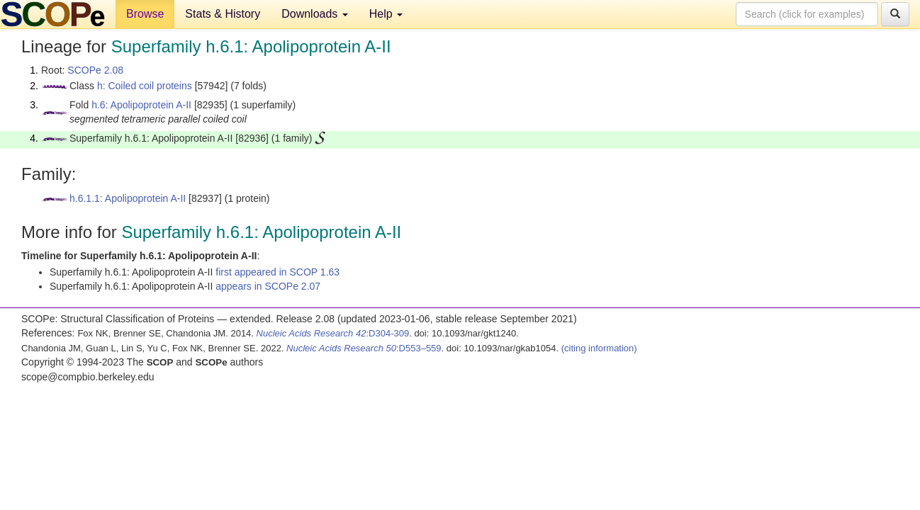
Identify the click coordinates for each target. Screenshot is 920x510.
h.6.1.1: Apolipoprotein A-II (127, 198)
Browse (145, 14)
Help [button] (386, 14)
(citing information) (599, 348)
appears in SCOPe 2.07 (267, 286)
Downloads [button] (314, 14)
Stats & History (222, 14)
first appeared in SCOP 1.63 (277, 272)
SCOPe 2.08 (95, 70)
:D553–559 (364, 348)
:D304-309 (333, 333)
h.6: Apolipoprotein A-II (141, 104)
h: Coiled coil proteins (144, 85)
